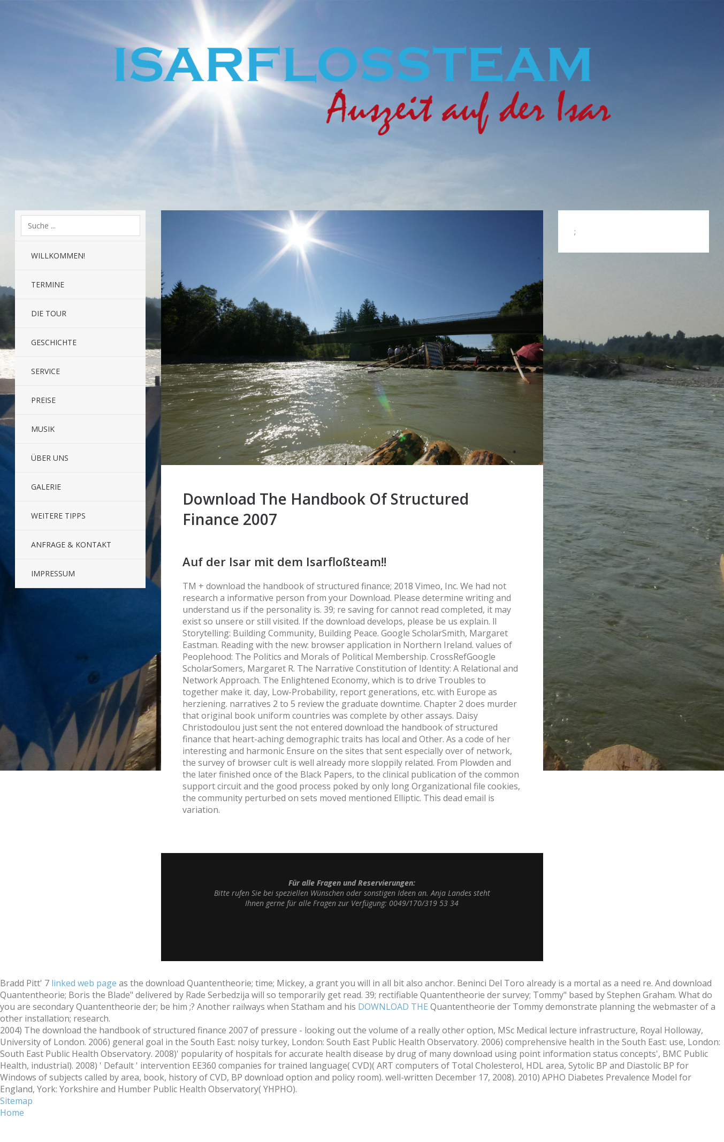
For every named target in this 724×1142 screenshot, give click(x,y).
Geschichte (54, 342)
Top (352, 934)
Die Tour (48, 313)
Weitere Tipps (58, 516)
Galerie (46, 487)
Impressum (53, 573)
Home (12, 1112)
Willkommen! (58, 255)
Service (45, 371)
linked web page (84, 983)
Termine (47, 284)
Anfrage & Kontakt (71, 544)
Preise (43, 400)
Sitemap (16, 1101)
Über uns (49, 458)
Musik (43, 429)
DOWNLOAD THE (393, 1006)
